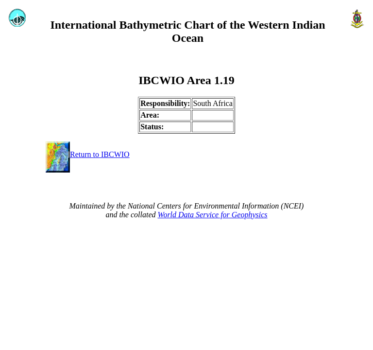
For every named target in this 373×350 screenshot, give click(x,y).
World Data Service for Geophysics (213, 214)
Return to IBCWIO (88, 154)
